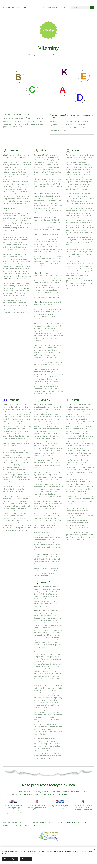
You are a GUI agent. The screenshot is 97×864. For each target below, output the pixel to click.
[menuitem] (52, 7)
